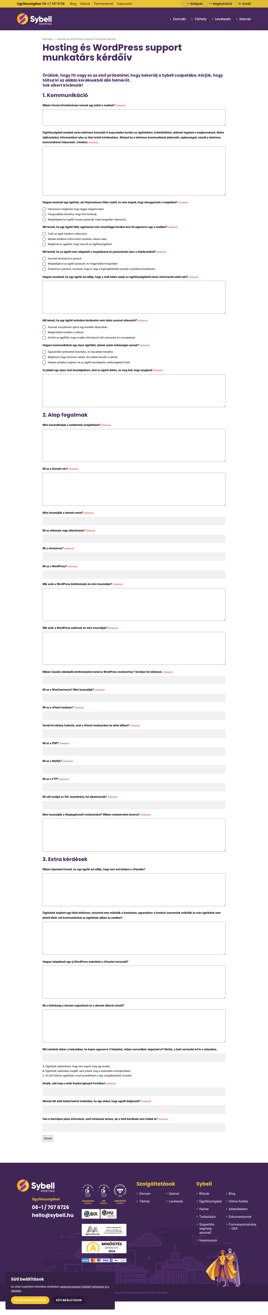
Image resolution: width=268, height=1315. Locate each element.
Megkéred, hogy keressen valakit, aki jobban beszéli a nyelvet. (83, 357)
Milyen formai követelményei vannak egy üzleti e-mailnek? (84, 105)
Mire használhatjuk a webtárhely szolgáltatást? (77, 425)
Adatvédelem (238, 1209)
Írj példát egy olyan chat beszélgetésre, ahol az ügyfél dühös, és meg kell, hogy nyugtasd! (103, 370)
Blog (73, 4)
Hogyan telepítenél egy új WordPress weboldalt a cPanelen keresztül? (85, 961)
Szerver (245, 19)
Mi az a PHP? (56, 743)
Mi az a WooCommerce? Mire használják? (74, 690)
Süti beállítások (69, 1300)
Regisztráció (220, 4)
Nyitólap (48, 39)
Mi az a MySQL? (58, 761)
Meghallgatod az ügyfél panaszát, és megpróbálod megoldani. (83, 263)
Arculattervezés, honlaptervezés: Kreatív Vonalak (136, 1292)
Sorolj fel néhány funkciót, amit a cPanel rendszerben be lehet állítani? (91, 726)
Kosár (244, 4)
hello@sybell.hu (53, 1215)
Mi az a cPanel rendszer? (63, 708)
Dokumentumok (240, 1217)
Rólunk (85, 4)
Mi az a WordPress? (60, 566)
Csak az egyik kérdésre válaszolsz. (68, 233)
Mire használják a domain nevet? (68, 513)
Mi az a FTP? (56, 779)
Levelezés (223, 19)
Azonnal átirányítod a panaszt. (65, 258)
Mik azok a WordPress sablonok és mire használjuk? (80, 628)
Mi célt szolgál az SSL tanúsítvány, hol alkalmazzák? (80, 797)
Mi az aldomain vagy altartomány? (69, 531)
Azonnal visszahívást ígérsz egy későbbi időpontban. (78, 327)
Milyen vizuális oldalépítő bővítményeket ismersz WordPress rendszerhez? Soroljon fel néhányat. (108, 672)
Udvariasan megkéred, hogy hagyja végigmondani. (76, 209)
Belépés (195, 4)
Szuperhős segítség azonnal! (206, 1228)
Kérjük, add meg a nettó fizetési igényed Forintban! (79, 1084)
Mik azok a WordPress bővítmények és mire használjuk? (83, 584)
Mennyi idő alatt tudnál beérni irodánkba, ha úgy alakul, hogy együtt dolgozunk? (97, 1101)
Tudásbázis (207, 1217)
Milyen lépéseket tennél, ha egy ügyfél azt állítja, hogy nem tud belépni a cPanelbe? (94, 869)
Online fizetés (238, 1201)
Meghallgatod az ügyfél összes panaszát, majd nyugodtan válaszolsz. (87, 219)
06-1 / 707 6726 (53, 4)
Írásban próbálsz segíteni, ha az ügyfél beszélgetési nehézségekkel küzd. (89, 362)
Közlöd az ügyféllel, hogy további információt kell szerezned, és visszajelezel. (92, 337)
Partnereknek (103, 4)
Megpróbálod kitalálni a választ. (66, 332)
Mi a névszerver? (58, 548)
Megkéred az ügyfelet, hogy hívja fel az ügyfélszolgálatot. (80, 244)
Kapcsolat (124, 4)
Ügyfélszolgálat (210, 1201)
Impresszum (208, 1240)
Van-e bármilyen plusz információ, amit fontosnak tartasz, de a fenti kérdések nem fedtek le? (105, 1119)
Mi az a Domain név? (60, 469)
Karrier (204, 1209)
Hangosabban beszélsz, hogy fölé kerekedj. (72, 214)
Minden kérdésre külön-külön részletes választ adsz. (77, 239)
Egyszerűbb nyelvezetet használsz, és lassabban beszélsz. (81, 351)
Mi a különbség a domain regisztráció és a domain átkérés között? (83, 1005)
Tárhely (201, 19)
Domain (179, 19)
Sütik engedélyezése (30, 1300)
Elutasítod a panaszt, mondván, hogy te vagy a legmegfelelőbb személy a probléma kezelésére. (102, 269)
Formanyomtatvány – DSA (242, 1226)
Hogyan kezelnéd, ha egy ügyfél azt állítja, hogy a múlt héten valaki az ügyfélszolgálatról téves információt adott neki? (120, 277)
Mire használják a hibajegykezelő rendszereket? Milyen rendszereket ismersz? (96, 815)
